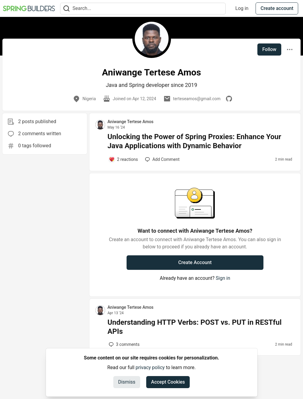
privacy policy (150, 367)
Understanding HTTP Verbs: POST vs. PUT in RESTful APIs (195, 327)
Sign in (223, 278)
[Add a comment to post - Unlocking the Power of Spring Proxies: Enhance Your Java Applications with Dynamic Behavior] (123, 159)
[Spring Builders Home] (28, 8)
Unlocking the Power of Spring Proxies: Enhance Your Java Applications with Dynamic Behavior (194, 141)
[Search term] (143, 8)
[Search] (66, 8)
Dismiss (126, 382)
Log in (241, 8)
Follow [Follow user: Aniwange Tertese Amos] (269, 49)
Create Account (195, 262)
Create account (276, 8)
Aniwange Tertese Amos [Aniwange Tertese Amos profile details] (130, 121)
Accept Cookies (168, 382)
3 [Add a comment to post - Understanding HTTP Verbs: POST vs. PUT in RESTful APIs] (124, 344)
